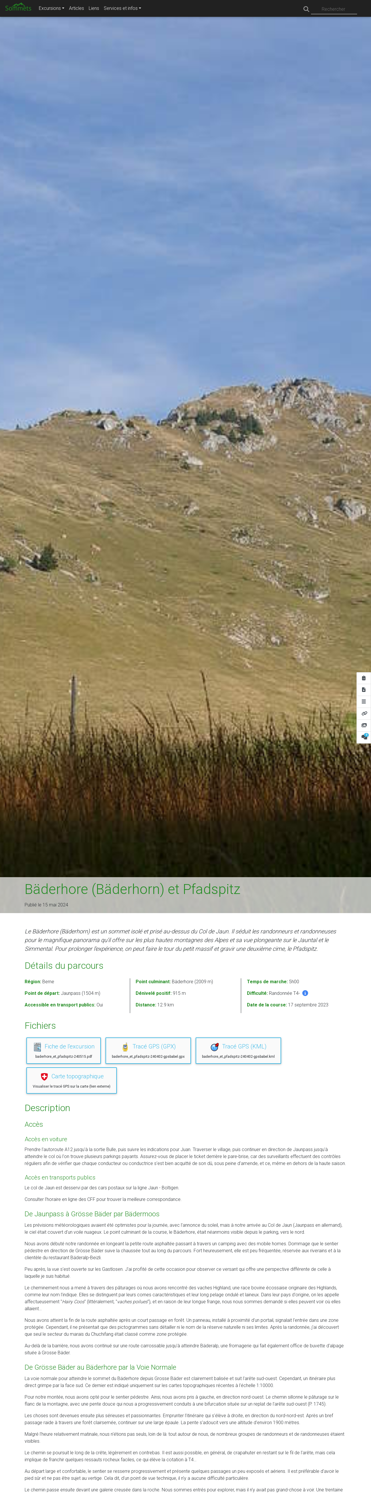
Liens (94, 8)
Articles (76, 8)
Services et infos (121, 8)
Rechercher (333, 9)
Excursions (50, 8)
